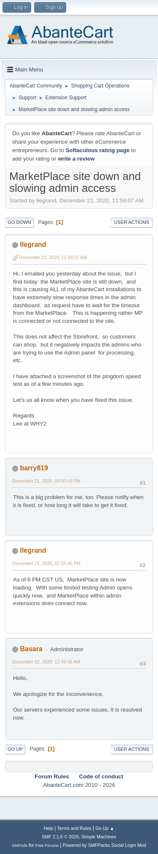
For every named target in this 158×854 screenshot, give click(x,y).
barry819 (34, 468)
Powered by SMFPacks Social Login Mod (104, 845)
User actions (131, 222)
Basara (31, 648)
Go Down (19, 222)
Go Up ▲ (104, 828)
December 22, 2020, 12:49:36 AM (46, 661)
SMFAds (19, 845)
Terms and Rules (74, 828)
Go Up (15, 749)
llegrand (33, 244)
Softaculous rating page (98, 150)
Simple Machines (99, 836)
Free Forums (47, 845)
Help (48, 828)
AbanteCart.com (63, 785)
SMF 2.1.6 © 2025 (60, 836)
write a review (76, 159)
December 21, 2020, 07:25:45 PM (46, 563)
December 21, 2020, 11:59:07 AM (53, 257)
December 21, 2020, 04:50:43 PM (46, 480)
